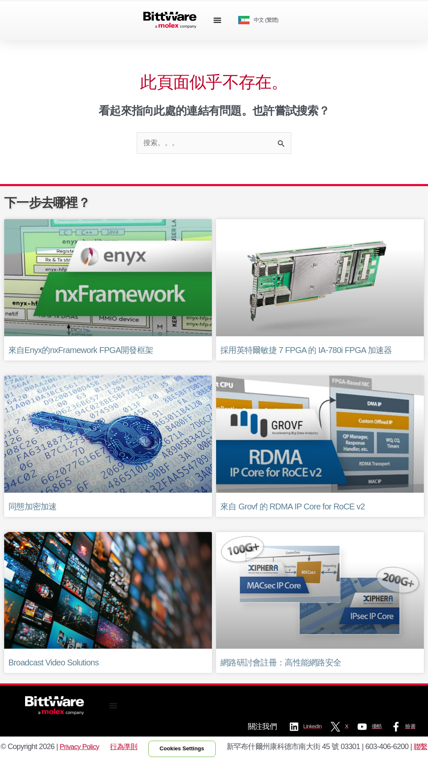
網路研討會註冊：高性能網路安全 (280, 663)
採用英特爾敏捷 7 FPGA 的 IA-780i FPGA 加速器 (306, 351)
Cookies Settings (185, 756)
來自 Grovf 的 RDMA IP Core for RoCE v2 (292, 507)
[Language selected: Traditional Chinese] (261, 20)
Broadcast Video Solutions (53, 663)
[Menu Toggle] (217, 20)
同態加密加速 (32, 507)
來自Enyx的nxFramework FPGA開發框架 (80, 351)
